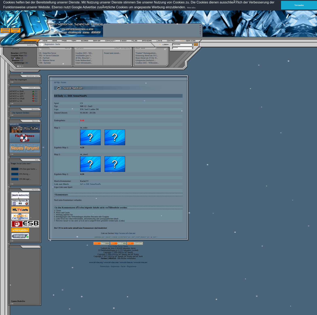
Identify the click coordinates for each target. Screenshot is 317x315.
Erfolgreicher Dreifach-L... (145, 60)
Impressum (115, 266)
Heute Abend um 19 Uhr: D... (146, 58)
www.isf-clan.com (111, 262)
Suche (57, 44)
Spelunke (47, 63)
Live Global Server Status (118, 246)
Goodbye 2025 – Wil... (84, 53)
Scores (63, 82)
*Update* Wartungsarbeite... (146, 53)
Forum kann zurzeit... (112, 53)
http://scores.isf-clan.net (125, 233)
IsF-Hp (56, 82)
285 (26, 63)
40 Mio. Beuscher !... (84, 58)
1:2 (34, 96)
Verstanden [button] (299, 5)
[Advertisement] (152, 30)
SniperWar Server (49, 53)
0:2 (34, 99)
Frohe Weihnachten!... (84, 60)
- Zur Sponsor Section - (20, 113)
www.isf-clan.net (140, 262)
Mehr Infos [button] (191, 8)
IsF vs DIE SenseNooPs (90, 184)
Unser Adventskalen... (84, 63)
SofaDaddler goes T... (84, 56)
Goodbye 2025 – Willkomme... (147, 63)
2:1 (34, 91)
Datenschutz (105, 266)
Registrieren (131, 266)
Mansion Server (49, 60)
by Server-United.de (51, 56)
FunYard (46, 58)
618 (21, 60)
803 (25, 56)
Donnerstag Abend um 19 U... (146, 56)
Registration (49, 44)
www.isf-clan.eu (126, 262)
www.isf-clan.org (96, 262)
